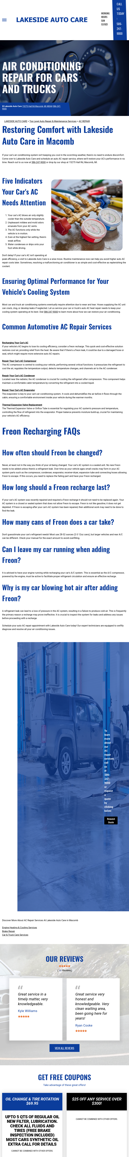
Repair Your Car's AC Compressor (19, 361)
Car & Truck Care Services (15, 935)
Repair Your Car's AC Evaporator (18, 390)
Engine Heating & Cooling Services (19, 927)
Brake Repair (8, 931)
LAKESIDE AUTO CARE (15, 121)
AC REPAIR (84, 121)
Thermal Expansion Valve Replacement (22, 405)
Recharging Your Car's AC (15, 342)
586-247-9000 (119, 28)
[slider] (64, 966)
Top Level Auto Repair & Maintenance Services (53, 121)
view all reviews (64, 1048)
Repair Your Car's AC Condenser (18, 375)
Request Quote (111, 821)
